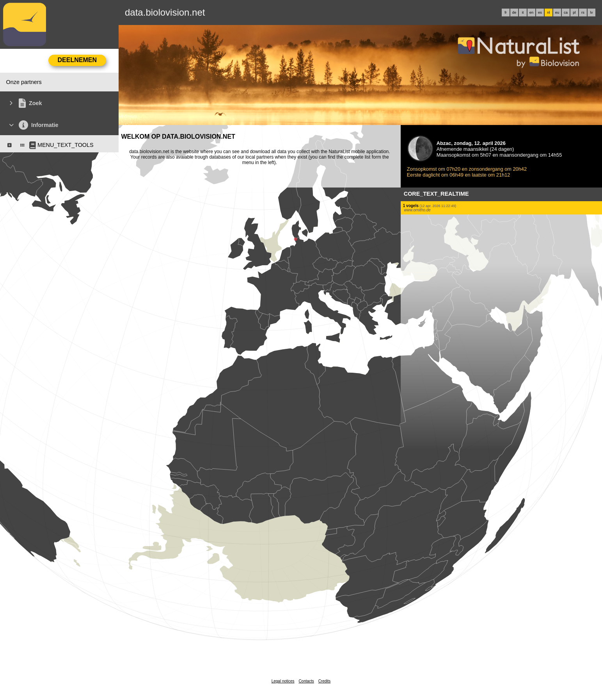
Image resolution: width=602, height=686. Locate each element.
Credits (324, 681)
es (540, 12)
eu (557, 12)
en (531, 12)
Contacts (306, 681)
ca (566, 12)
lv (591, 12)
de (514, 12)
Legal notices (283, 681)
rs (582, 12)
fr (505, 12)
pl (574, 12)
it (523, 12)
